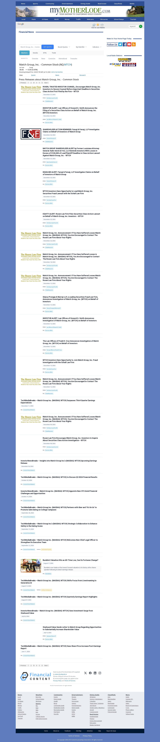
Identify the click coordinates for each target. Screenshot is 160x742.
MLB (37, 708)
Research (82, 75)
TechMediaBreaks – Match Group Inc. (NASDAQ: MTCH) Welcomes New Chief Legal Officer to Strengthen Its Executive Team (59, 541)
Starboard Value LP (51, 636)
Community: (58, 695)
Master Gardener (95, 725)
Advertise (90, 731)
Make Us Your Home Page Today (119, 39)
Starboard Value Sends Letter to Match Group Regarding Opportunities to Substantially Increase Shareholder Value (72, 628)
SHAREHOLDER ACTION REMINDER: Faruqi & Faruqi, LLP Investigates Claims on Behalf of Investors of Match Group (71, 130)
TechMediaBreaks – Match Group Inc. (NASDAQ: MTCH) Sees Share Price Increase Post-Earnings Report (61, 647)
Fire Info (56, 714)
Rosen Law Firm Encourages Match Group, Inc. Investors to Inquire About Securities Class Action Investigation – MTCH (70, 439)
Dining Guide (85, 4)
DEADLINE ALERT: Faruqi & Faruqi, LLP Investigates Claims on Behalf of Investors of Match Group (71, 173)
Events (56, 697)
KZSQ (73, 714)
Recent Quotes (63, 47)
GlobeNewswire (49, 101)
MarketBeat (48, 573)
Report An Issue (111, 731)
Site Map (78, 731)
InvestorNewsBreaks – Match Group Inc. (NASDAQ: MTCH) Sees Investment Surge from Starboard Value (57, 612)
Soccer (38, 714)
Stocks (35, 53)
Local (23, 19)
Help (99, 731)
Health (56, 701)
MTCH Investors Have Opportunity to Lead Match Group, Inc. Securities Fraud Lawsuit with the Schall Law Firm (68, 192)
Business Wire (48, 122)
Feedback (68, 731)
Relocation (93, 723)
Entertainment (67, 4)
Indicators (96, 47)
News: (20, 695)
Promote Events (112, 705)
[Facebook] (90, 676)
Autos (109, 701)
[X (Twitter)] (85, 676)
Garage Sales (112, 710)
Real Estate (102, 4)
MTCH (67, 64)
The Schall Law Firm (51, 200)
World (56, 19)
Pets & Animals (112, 712)
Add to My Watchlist (57, 72)
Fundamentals (94, 716)
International (63, 59)
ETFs (45, 53)
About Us (56, 731)
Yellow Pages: (130, 714)
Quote (33, 75)
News (23, 4)
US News (45, 19)
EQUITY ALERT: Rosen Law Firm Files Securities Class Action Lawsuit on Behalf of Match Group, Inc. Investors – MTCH (71, 215)
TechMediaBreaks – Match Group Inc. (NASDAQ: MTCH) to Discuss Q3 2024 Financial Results (59, 477)
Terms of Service (73, 736)
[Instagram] (100, 676)
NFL (37, 706)
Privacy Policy (57, 681)
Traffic (78, 19)
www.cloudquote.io (61, 674)
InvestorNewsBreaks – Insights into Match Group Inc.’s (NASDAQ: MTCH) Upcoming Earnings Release (59, 462)
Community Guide (59, 705)
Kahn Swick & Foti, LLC (52, 162)
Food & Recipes (76, 705)
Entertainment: (77, 695)
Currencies (51, 59)
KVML (73, 712)
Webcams (90, 19)
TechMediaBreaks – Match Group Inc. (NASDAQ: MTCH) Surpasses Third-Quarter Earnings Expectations (58, 401)
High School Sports (41, 719)
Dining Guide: (94, 695)
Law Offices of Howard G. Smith (54, 119)
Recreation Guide (59, 710)
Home (46, 731)
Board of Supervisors (132, 705)
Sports (35, 4)
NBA (37, 710)
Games (74, 703)
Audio (127, 697)
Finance (92, 719)
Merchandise (112, 699)
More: (128, 695)
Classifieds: (112, 695)
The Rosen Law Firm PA (52, 98)
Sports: (38, 704)
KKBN (73, 716)
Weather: (39, 695)
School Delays (119, 19)
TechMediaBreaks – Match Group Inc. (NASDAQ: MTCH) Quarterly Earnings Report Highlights (59, 597)
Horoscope (75, 701)
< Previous (23, 83)
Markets (24, 53)
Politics (20, 710)
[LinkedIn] (95, 676)
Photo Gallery (130, 710)
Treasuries (73, 59)
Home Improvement (96, 721)
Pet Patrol (57, 712)
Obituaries (104, 19)
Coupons (128, 712)
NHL (37, 712)
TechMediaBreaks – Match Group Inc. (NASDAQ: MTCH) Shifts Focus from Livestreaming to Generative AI (58, 582)
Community (50, 4)
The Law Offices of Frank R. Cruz (54, 350)
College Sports (40, 716)
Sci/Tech (20, 716)
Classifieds (118, 4)
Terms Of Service (70, 681)
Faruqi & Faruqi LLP (51, 138)
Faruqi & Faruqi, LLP (51, 181)
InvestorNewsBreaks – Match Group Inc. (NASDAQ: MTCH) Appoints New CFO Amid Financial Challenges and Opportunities (59, 492)
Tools (54, 53)
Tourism (133, 19)
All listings (93, 697)
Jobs (109, 697)
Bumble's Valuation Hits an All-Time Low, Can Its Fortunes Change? (70, 560)
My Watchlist (80, 47)
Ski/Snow (38, 701)
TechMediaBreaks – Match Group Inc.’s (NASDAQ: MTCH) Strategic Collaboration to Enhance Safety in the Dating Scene (59, 525)
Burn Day (38, 697)
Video (127, 703)
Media (132, 4)
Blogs (55, 703)
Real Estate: (94, 714)
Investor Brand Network (29, 409)
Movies (74, 697)
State (34, 19)
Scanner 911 (129, 699)
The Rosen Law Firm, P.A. (52, 222)
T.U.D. (127, 708)
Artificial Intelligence (46, 590)
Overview (35, 59)
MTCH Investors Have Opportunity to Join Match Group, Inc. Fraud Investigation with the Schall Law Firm (70, 361)
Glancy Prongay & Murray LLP (54, 308)
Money (67, 19)
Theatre (74, 699)
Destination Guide (59, 708)
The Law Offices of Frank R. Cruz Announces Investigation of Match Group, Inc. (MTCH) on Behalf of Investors (71, 342)
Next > (46, 83)
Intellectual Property (46, 549)
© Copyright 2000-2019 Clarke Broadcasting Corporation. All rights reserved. (80, 740)
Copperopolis (94, 712)
